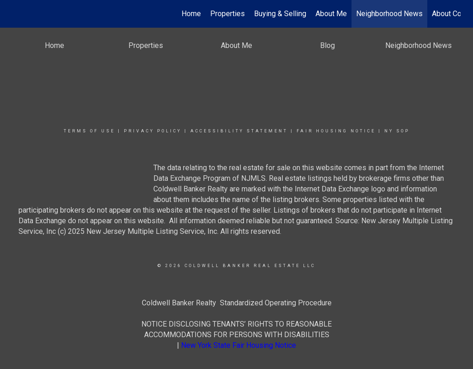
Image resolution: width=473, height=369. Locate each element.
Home (191, 13)
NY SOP (397, 131)
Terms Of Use (89, 131)
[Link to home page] (17, 14)
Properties (227, 13)
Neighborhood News (389, 13)
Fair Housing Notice (336, 131)
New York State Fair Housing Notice (238, 345)
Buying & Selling (280, 13)
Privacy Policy (153, 131)
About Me (331, 13)
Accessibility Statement (239, 131)
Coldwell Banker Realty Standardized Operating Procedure (237, 302)
